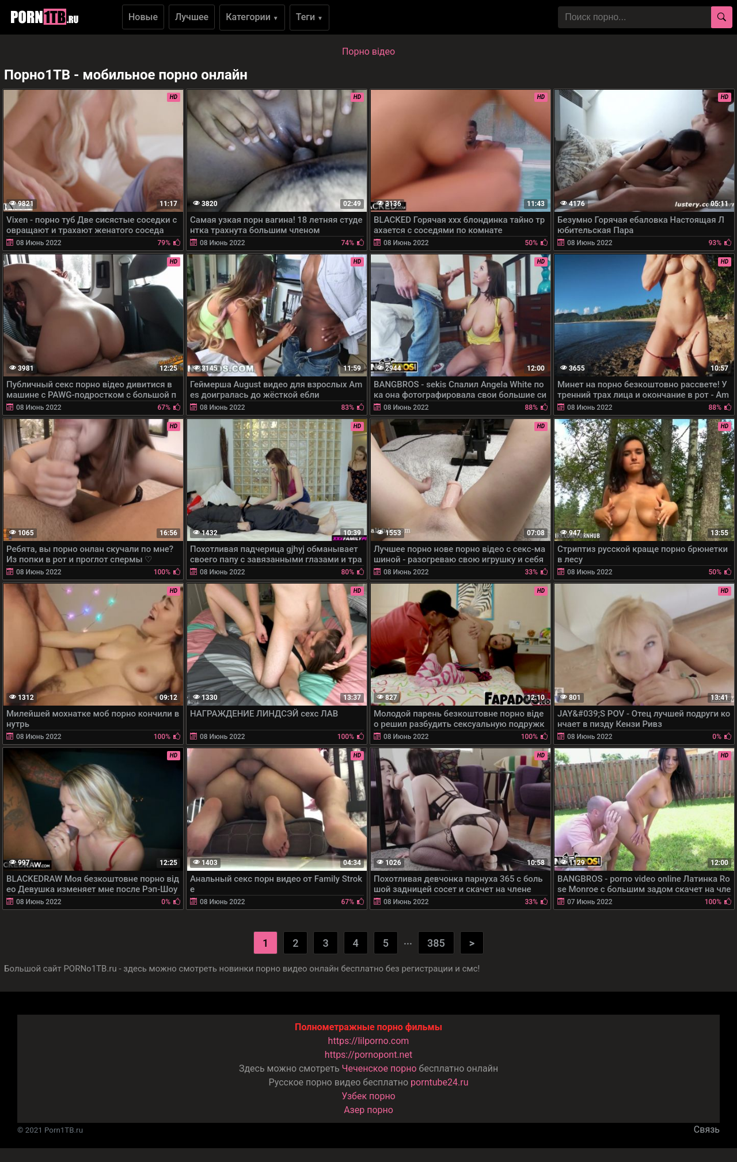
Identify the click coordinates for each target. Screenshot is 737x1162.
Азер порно (368, 1109)
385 (436, 943)
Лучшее (191, 17)
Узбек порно (368, 1096)
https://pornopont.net (368, 1054)
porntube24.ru (439, 1082)
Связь (707, 1129)
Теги (309, 17)
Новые (143, 17)
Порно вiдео (368, 51)
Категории (252, 17)
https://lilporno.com (368, 1040)
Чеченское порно (379, 1068)
